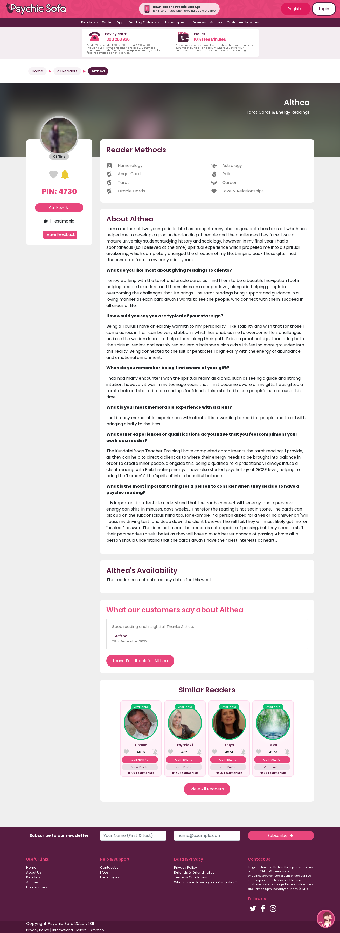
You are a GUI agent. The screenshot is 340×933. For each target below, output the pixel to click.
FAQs (104, 872)
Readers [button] (88, 22)
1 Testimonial (59, 221)
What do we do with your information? (205, 882)
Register (295, 9)
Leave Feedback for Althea (140, 661)
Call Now (59, 207)
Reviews (199, 22)
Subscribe (280, 835)
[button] (326, 919)
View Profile (139, 767)
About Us (33, 872)
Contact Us (109, 867)
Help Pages (110, 877)
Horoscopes (36, 887)
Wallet (107, 22)
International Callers (69, 930)
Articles (216, 22)
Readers (33, 877)
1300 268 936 (117, 39)
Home (37, 71)
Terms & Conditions (190, 877)
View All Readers (207, 789)
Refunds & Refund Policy (194, 872)
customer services (261, 884)
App (120, 22)
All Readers (67, 71)
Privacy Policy (185, 867)
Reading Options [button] (142, 22)
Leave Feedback (60, 234)
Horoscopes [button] (174, 22)
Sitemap (97, 930)
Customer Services (243, 22)
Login (324, 9)
